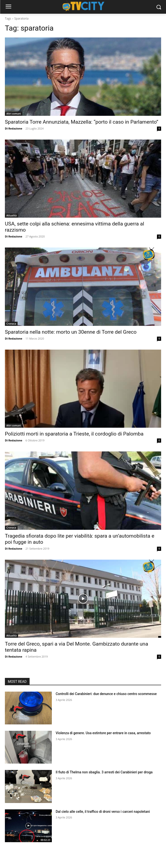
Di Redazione (13, 128)
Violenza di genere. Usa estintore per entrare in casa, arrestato (103, 733)
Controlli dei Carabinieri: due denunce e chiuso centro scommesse (106, 694)
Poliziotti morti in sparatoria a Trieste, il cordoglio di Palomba (74, 434)
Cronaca (11, 323)
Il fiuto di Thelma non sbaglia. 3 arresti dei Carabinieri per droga (104, 772)
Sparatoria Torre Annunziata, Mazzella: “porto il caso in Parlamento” (81, 122)
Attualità (11, 215)
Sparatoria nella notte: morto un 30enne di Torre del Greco (70, 332)
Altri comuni (13, 113)
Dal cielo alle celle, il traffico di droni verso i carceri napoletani (103, 812)
